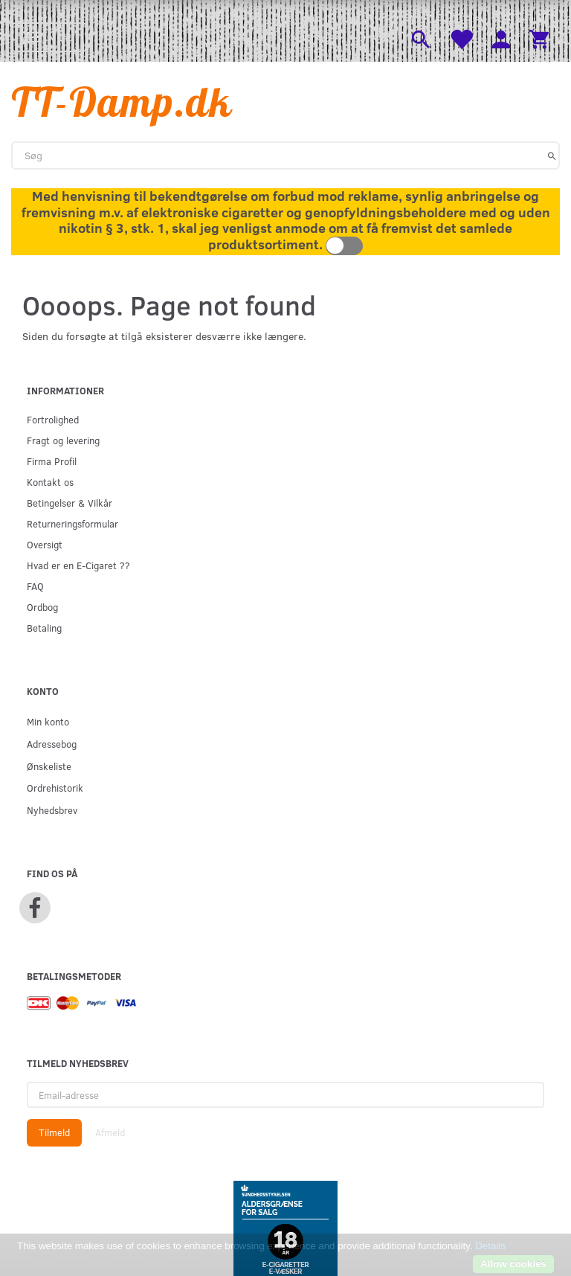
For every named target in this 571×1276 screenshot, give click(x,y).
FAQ (35, 586)
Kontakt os (50, 481)
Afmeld (110, 1132)
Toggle (344, 246)
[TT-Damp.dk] (122, 101)
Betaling (44, 627)
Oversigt (44, 544)
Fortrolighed (53, 419)
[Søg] (552, 155)
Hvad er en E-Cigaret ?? (78, 565)
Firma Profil (52, 461)
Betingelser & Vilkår (69, 502)
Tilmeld (54, 1132)
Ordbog (42, 606)
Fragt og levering (63, 440)
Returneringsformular (72, 523)
